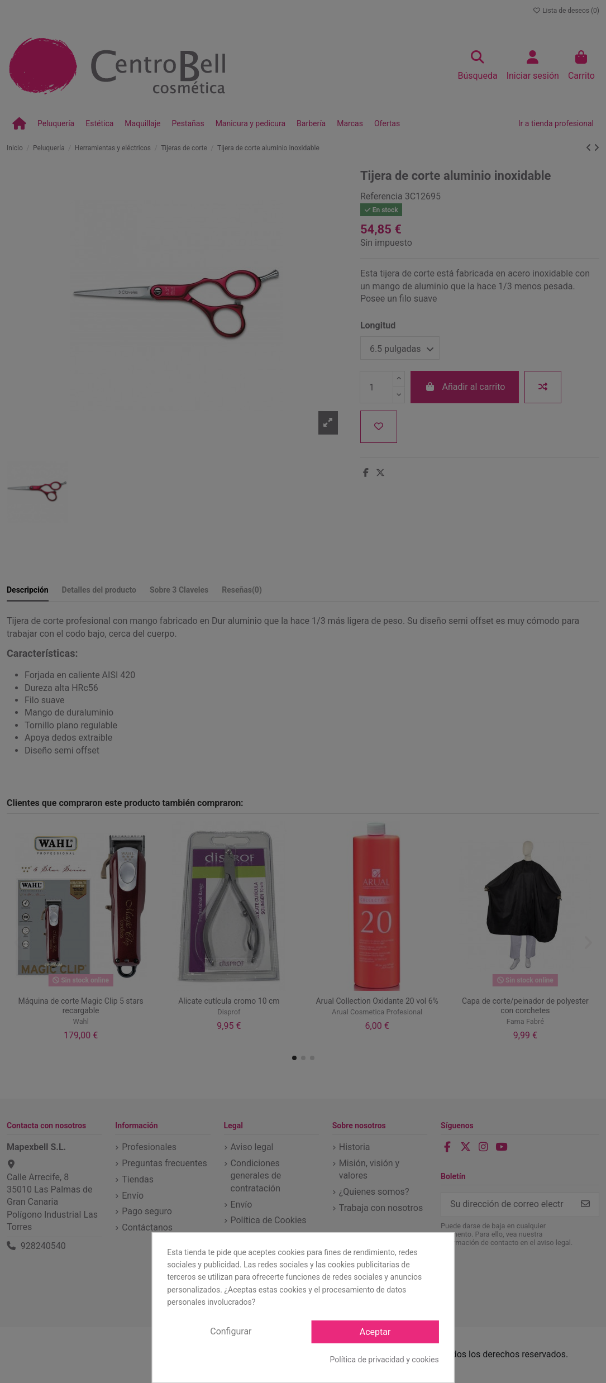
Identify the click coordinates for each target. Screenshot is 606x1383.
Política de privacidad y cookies (384, 1359)
